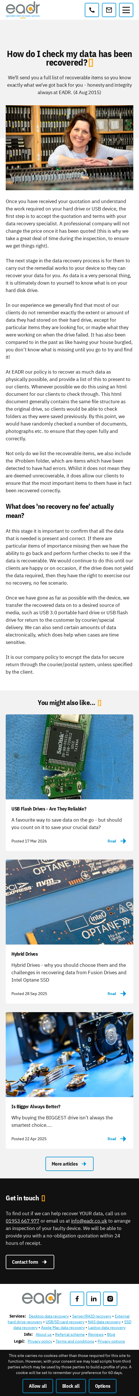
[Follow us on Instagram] (110, 1299)
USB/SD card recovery (65, 1321)
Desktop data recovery (49, 1316)
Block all (71, 1386)
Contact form (30, 1262)
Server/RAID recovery (91, 1316)
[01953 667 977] (92, 10)
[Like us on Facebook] (77, 1299)
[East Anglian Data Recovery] (23, 9)
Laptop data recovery (107, 1327)
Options (102, 1386)
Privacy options (111, 1341)
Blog (111, 1334)
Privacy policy (40, 1341)
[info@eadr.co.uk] (109, 10)
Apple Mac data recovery (63, 1327)
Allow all (38, 1386)
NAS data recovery (104, 1321)
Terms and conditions (75, 1341)
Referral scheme (70, 1334)
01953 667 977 (22, 1221)
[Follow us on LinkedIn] (93, 1299)
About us (44, 1334)
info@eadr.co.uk (89, 1221)
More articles (70, 1163)
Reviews (96, 1334)
